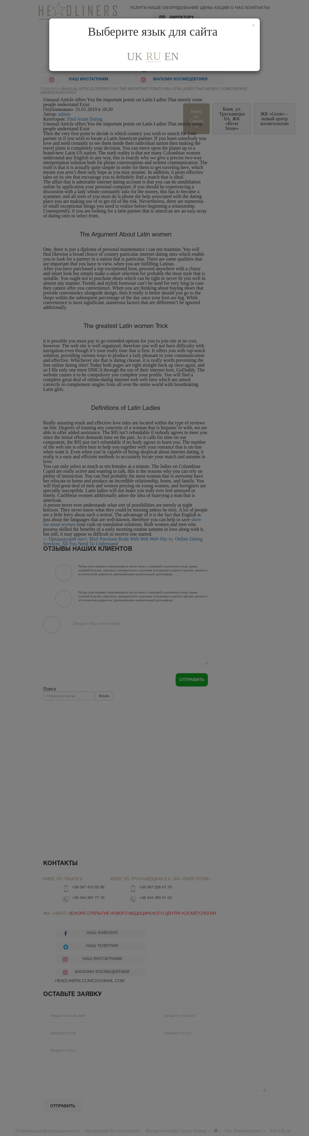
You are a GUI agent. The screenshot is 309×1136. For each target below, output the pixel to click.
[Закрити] (253, 25)
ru (153, 56)
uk (134, 56)
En (171, 56)
